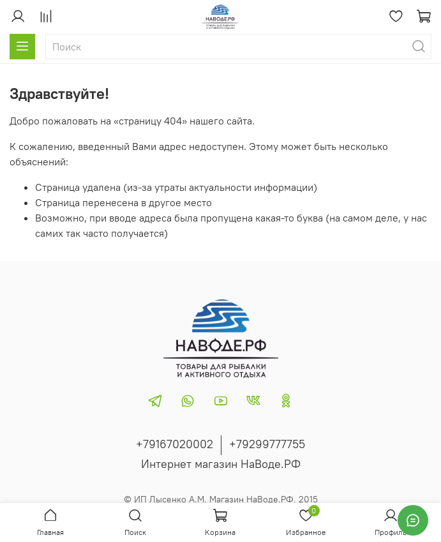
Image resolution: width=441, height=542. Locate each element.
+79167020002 (174, 444)
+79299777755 (267, 444)
